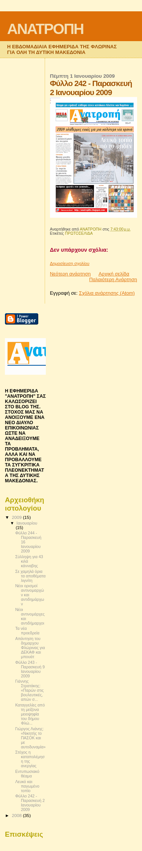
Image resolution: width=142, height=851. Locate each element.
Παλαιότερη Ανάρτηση (113, 279)
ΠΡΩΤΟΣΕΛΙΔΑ (79, 233)
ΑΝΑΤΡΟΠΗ (45, 29)
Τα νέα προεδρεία (27, 630)
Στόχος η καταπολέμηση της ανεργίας (30, 759)
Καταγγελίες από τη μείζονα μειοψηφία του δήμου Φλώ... (30, 714)
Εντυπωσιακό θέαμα (27, 773)
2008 (17, 815)
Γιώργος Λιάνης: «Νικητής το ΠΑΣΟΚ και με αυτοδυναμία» (30, 737)
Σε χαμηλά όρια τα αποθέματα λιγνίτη (30, 576)
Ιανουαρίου (27, 523)
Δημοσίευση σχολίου (69, 263)
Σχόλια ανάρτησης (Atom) (107, 293)
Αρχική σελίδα (113, 274)
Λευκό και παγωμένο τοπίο (27, 786)
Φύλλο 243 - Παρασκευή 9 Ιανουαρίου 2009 (30, 669)
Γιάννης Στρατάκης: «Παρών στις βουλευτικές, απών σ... (29, 690)
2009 (17, 517)
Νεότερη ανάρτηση (70, 274)
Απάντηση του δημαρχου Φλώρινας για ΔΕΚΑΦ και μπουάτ (30, 647)
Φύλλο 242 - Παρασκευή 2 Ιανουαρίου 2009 (30, 803)
